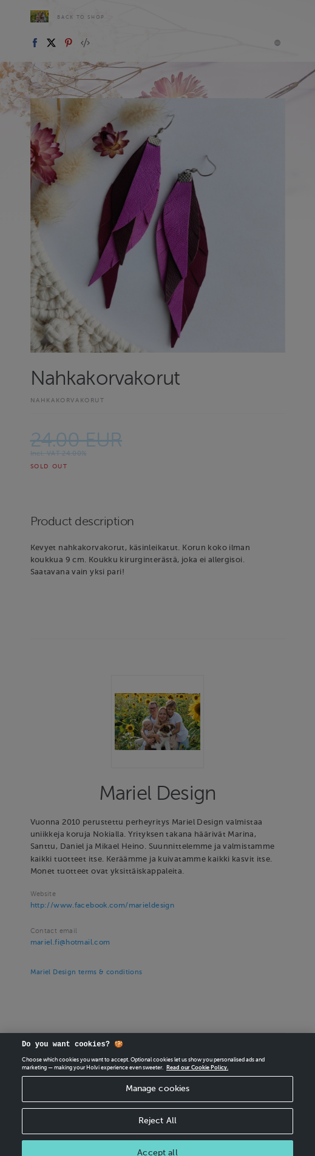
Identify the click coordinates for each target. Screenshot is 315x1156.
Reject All (157, 1131)
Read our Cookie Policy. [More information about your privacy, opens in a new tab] (197, 1078)
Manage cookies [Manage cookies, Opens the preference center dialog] (158, 1099)
